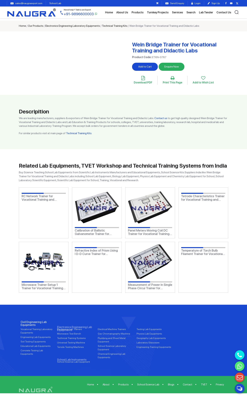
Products (138, 12)
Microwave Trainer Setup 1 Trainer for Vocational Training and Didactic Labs (42, 286)
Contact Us (223, 12)
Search (191, 12)
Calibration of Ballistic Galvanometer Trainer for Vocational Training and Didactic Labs (92, 232)
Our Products (35, 25)
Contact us (160, 118)
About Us (122, 12)
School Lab (55, 3)
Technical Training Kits (114, 25)
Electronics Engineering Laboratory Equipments (72, 25)
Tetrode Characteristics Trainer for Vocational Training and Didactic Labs (203, 198)
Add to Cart (145, 66)
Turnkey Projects (158, 12)
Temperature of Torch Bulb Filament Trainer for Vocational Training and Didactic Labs (202, 252)
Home (109, 12)
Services (177, 12)
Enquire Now (171, 66)
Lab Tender (206, 12)
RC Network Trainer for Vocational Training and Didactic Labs (38, 198)
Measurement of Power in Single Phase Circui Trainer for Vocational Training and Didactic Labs (150, 286)
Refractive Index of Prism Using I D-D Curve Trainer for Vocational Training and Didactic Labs (96, 252)
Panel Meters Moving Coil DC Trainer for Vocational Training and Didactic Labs (148, 232)
